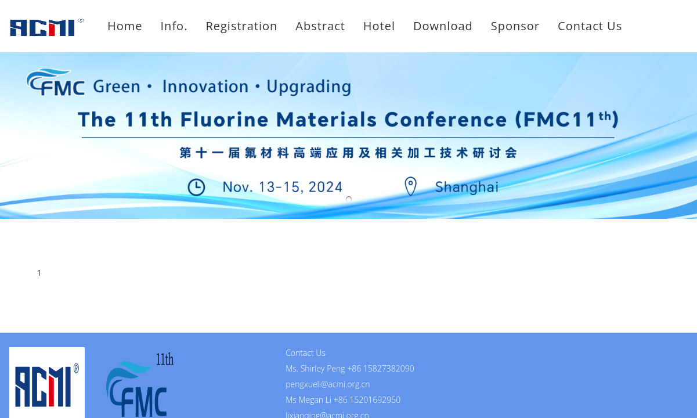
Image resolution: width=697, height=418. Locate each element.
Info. (174, 26)
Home (125, 26)
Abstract (320, 26)
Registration (241, 26)
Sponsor (515, 26)
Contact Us (590, 26)
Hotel (379, 26)
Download (443, 26)
